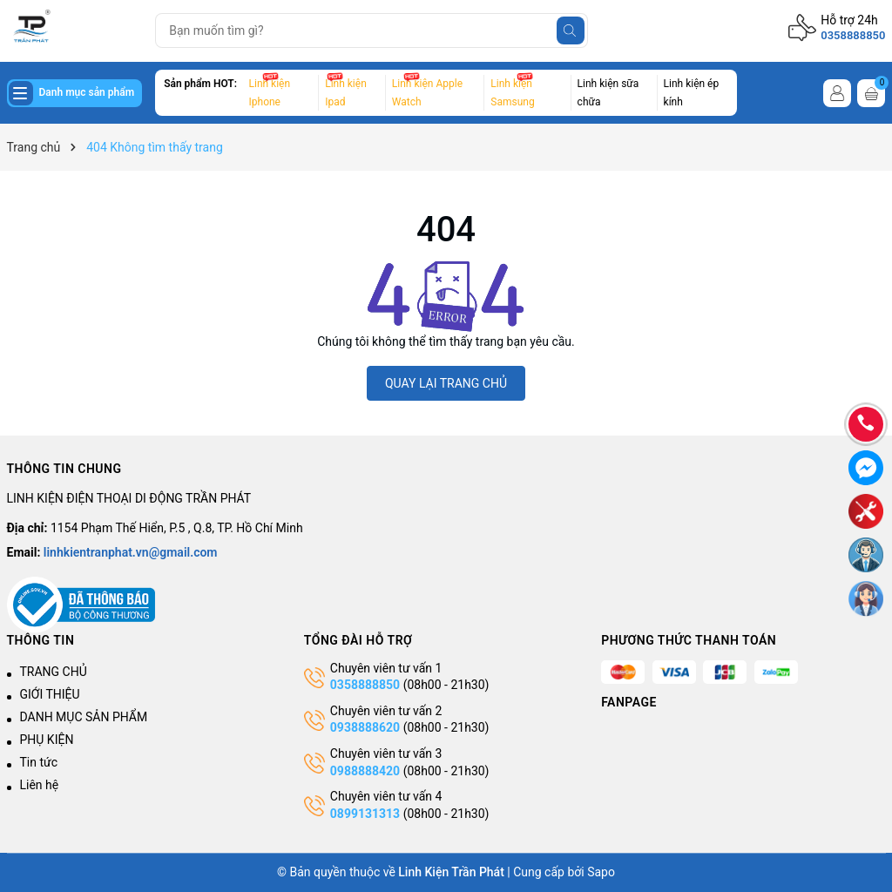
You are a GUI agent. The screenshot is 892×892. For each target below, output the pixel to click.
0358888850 (853, 35)
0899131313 (365, 814)
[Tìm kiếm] (571, 30)
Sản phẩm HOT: (200, 84)
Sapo (601, 872)
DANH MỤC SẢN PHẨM (84, 717)
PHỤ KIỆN (47, 740)
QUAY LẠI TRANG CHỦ (446, 383)
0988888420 (366, 771)
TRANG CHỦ (53, 672)
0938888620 (365, 727)
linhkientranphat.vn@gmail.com (131, 552)
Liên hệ (39, 785)
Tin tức (39, 762)
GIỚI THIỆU (50, 694)
